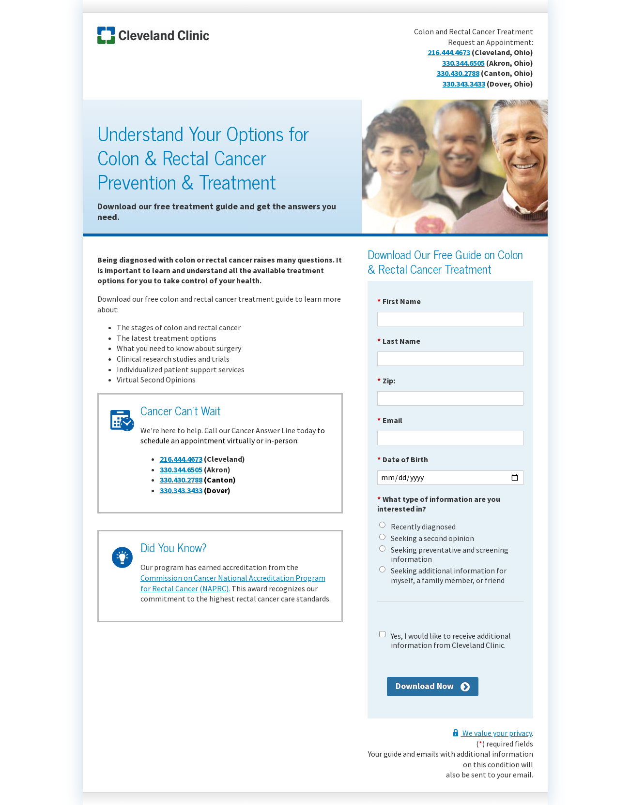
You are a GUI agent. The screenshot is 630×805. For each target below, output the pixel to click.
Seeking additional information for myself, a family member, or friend (449, 575)
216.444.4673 (449, 52)
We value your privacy (496, 733)
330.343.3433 (464, 83)
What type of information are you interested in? (438, 503)
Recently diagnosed (423, 526)
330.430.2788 (458, 73)
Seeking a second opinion (432, 538)
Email (389, 420)
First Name (399, 301)
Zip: (386, 380)
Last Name (398, 341)
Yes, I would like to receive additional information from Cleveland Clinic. (451, 640)
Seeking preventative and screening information (449, 554)
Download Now (425, 685)
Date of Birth (402, 459)
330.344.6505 (463, 63)
